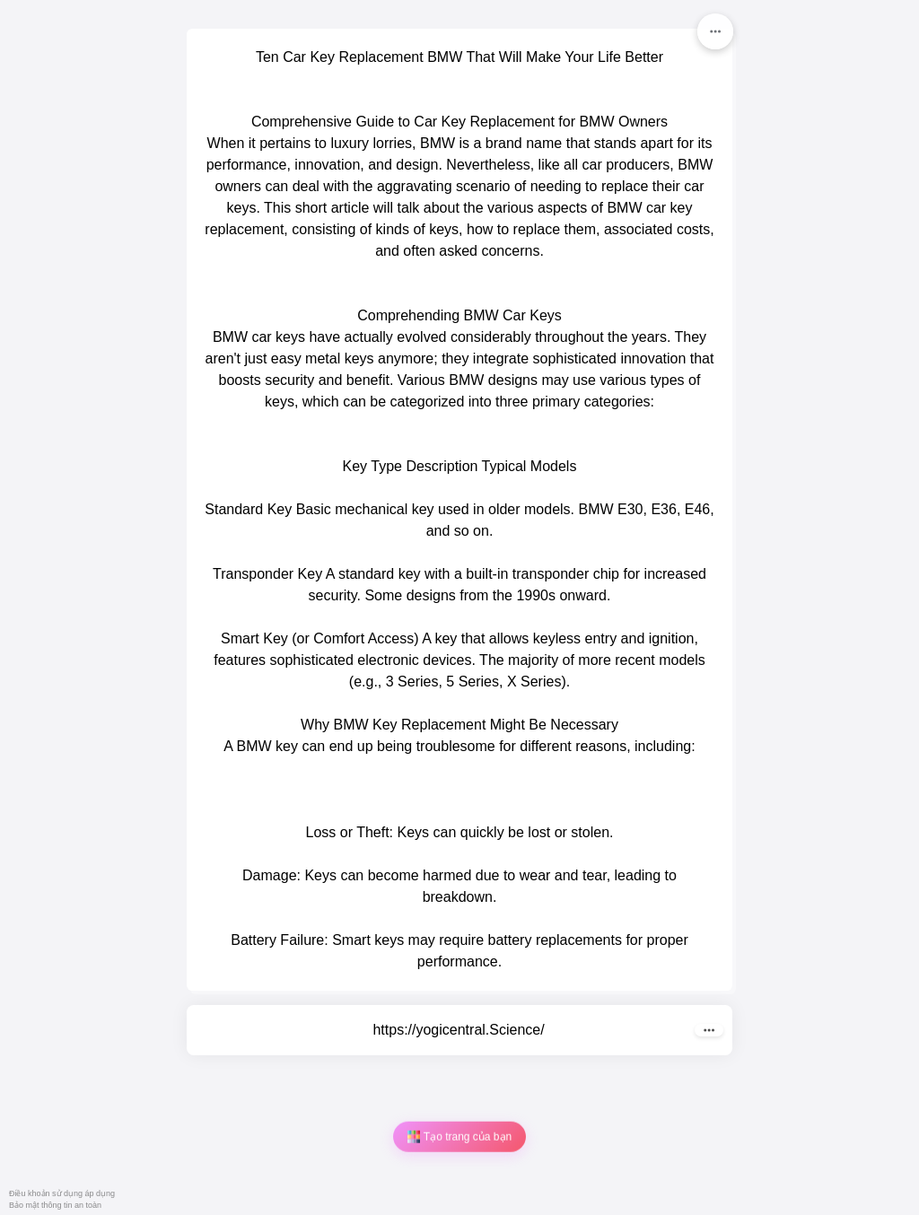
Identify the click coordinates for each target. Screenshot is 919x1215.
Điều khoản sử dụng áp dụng (62, 1193)
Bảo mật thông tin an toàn (55, 1205)
